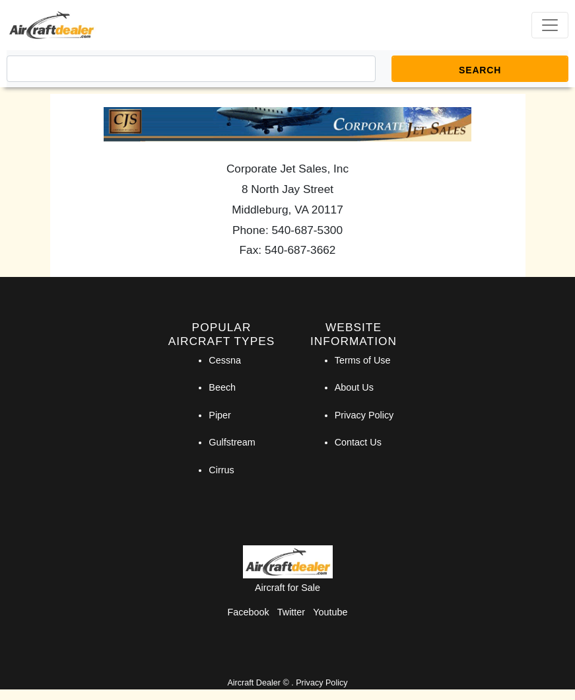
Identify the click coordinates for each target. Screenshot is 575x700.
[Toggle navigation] (549, 25)
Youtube (330, 612)
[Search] (191, 69)
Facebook (248, 612)
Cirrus (221, 470)
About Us (354, 387)
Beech (222, 387)
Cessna (225, 360)
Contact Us (358, 442)
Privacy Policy (364, 415)
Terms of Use (363, 360)
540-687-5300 (307, 230)
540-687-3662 (300, 249)
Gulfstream (232, 442)
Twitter (291, 612)
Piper (220, 415)
